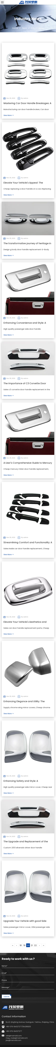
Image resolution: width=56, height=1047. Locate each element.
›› (43, 945)
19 (24, 945)
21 (32, 945)
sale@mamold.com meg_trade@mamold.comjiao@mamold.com (17, 1038)
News (24, 28)
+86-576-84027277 (14, 1031)
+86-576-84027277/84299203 (18, 1026)
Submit (6, 996)
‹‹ (12, 945)
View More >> (8, 115)
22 (35, 945)
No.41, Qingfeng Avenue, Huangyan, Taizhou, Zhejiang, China (30, 1022)
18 (21, 945)
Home (15, 28)
